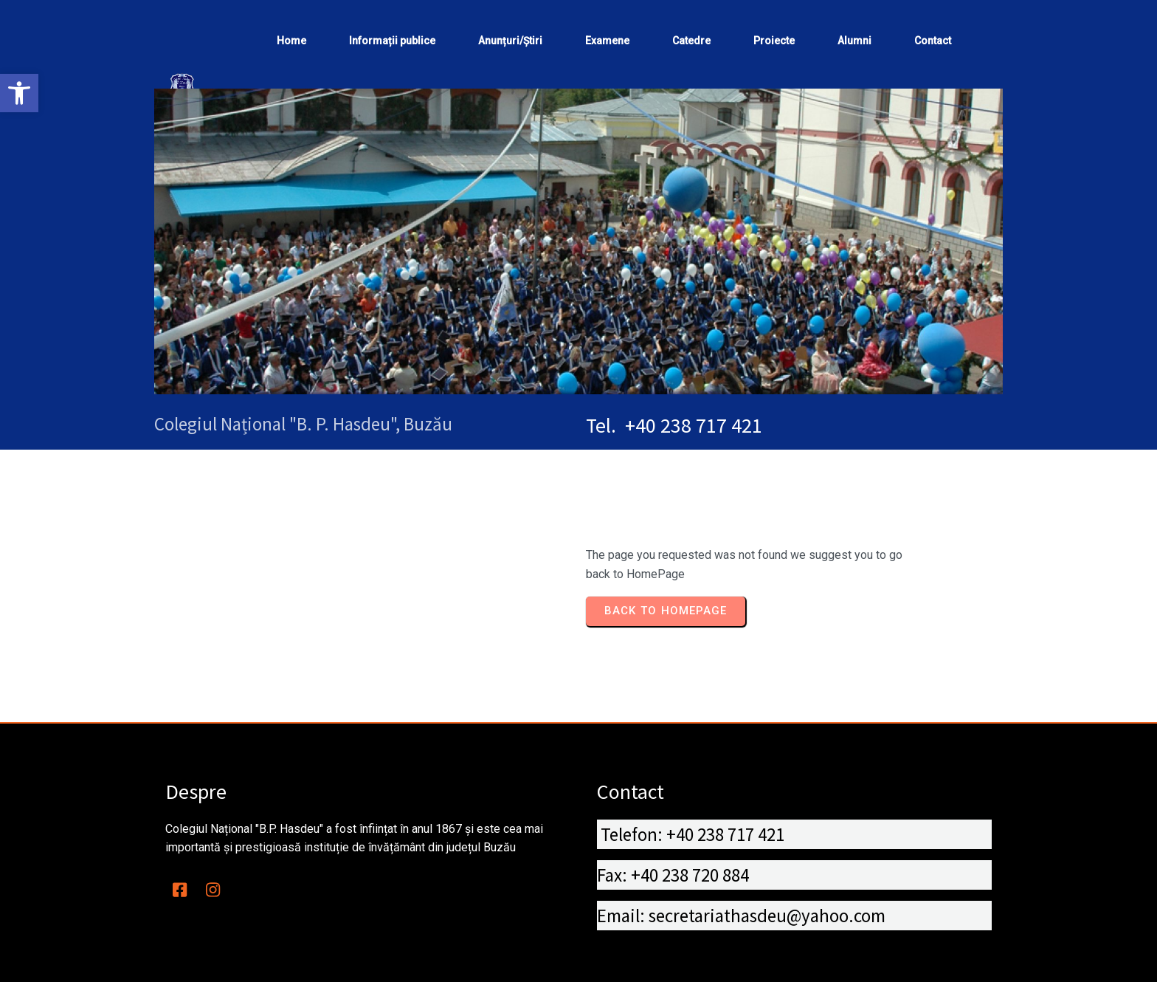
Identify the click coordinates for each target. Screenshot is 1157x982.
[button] (19, 93)
